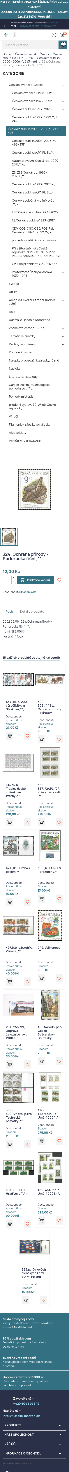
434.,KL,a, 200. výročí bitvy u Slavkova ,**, (17, 705)
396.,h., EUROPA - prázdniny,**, (49, 870)
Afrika (13, 292)
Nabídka (14, 368)
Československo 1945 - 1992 (32, 101)
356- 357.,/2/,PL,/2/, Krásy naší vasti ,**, (49, 790)
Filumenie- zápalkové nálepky (29, 424)
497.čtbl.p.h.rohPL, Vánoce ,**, (19, 949)
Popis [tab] (10, 612)
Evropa (14, 284)
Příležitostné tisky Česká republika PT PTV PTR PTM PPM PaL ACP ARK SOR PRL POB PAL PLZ (36, 252)
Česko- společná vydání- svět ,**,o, (33, 202)
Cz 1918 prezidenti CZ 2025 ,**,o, (35, 264)
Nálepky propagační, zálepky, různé (34, 360)
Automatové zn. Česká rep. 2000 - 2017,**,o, (36, 162)
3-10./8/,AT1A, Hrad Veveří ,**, (17, 1192)
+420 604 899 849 (52, 22)
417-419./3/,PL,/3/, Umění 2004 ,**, (49, 1114)
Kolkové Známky (20, 352)
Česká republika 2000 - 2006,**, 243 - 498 (34, 131)
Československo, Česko (26, 85)
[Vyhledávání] (34, 45)
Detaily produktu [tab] (32, 612)
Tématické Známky (22, 336)
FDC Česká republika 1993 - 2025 (35, 212)
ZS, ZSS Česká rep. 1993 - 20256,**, (29, 174)
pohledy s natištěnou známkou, (34, 240)
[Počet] (7, 580)
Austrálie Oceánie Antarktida (29, 320)
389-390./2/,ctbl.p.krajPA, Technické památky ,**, (21, 1115)
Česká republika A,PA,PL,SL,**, (33, 153)
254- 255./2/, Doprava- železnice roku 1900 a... (16, 1032)
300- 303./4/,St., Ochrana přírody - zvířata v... (49, 707)
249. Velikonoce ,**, (49, 949)
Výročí (13, 416)
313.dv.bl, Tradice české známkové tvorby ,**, (16, 790)
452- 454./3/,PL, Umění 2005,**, (49, 1192)
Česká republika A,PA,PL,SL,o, (32, 192)
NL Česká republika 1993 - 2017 (33, 220)
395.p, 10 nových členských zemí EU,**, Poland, (34, 1273)
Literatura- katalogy (23, 377)
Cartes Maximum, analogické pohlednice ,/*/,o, (29, 386)
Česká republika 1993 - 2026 (32, 109)
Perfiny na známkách (23, 344)
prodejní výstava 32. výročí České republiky (32, 406)
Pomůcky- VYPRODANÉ (25, 441)
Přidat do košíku (38, 580)
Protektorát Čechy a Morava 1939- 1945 (32, 274)
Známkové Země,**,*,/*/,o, (27, 328)
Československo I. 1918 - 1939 (32, 93)
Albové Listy (17, 433)
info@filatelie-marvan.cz (38, 26)
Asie (12, 312)
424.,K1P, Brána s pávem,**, (18, 870)
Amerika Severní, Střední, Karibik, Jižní (32, 302)
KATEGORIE (13, 73)
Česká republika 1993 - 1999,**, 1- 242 (35, 119)
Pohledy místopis (21, 396)
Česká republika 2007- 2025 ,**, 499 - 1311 (34, 142)
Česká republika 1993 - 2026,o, (33, 184)
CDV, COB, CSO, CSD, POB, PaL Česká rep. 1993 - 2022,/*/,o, (33, 230)
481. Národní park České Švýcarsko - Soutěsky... (50, 1032)
